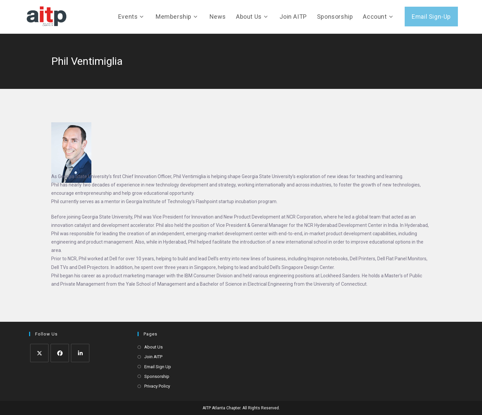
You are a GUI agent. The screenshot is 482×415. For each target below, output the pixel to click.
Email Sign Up (157, 366)
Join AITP (153, 356)
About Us (153, 347)
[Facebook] (60, 353)
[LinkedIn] (80, 353)
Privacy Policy (157, 386)
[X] (39, 353)
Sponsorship (156, 376)
